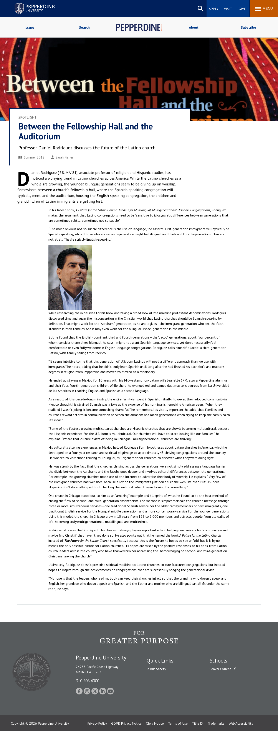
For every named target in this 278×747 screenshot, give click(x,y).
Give (242, 9)
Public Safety (156, 669)
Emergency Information (164, 684)
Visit (228, 9)
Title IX (197, 739)
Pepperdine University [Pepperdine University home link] (29, 4)
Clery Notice (155, 739)
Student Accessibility (162, 676)
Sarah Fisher (62, 157)
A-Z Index (154, 706)
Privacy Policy (97, 739)
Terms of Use (178, 739)
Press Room (155, 714)
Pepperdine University (53, 739)
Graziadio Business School (228, 684)
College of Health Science (229, 711)
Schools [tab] (218, 660)
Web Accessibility (241, 739)
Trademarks (216, 739)
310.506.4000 (87, 680)
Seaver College (220, 669)
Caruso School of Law (226, 676)
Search (84, 27)
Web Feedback (157, 722)
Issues (30, 27)
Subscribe (248, 27)
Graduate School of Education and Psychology (235, 693)
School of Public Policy (226, 703)
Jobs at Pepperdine (160, 691)
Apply (213, 9)
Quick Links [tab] (160, 660)
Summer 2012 (31, 157)
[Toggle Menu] (264, 8)
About (194, 27)
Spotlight (27, 117)
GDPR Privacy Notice (126, 739)
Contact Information (162, 699)
